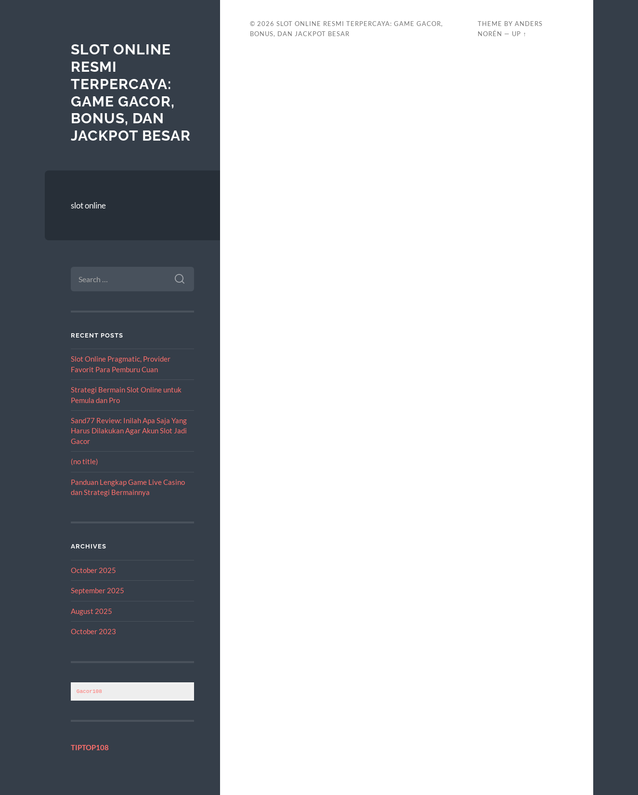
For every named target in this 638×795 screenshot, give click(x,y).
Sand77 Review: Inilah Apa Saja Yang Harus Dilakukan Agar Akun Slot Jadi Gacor (129, 430)
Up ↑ (519, 34)
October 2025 (93, 570)
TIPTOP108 (90, 747)
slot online (88, 205)
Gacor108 (89, 691)
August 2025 (91, 611)
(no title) (84, 461)
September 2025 (97, 590)
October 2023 (93, 631)
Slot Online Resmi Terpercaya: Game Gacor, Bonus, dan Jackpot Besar (131, 92)
